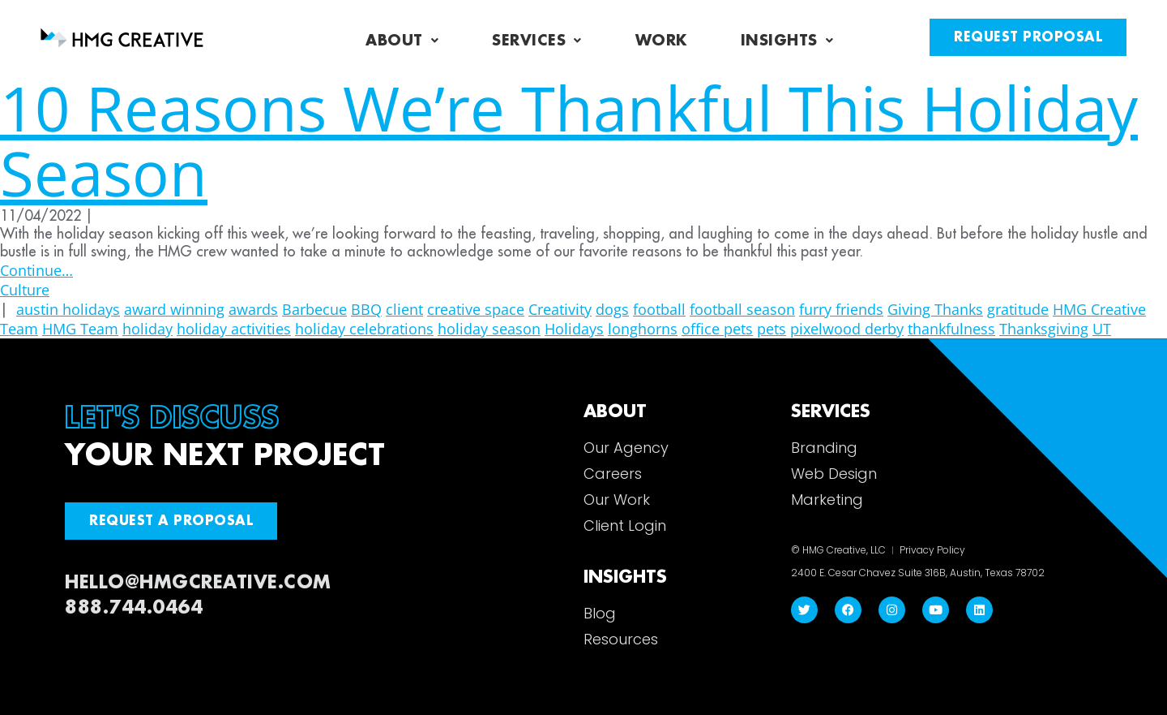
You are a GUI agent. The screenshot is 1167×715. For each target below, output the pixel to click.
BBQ (366, 309)
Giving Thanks (935, 309)
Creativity (560, 309)
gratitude (1018, 309)
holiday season (489, 328)
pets (771, 328)
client (404, 309)
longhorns (643, 328)
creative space (475, 309)
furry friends (841, 309)
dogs (612, 309)
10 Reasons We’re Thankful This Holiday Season (569, 140)
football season (742, 309)
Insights (787, 40)
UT (1101, 328)
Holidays (574, 328)
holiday (147, 328)
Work (661, 40)
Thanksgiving (1043, 328)
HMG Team (80, 328)
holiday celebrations (364, 328)
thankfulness (951, 328)
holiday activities (234, 328)
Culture (24, 289)
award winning (174, 309)
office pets (717, 328)
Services (537, 40)
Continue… (36, 270)
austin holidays (68, 309)
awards (253, 309)
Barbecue (314, 309)
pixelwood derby (847, 328)
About (401, 40)
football (659, 309)
